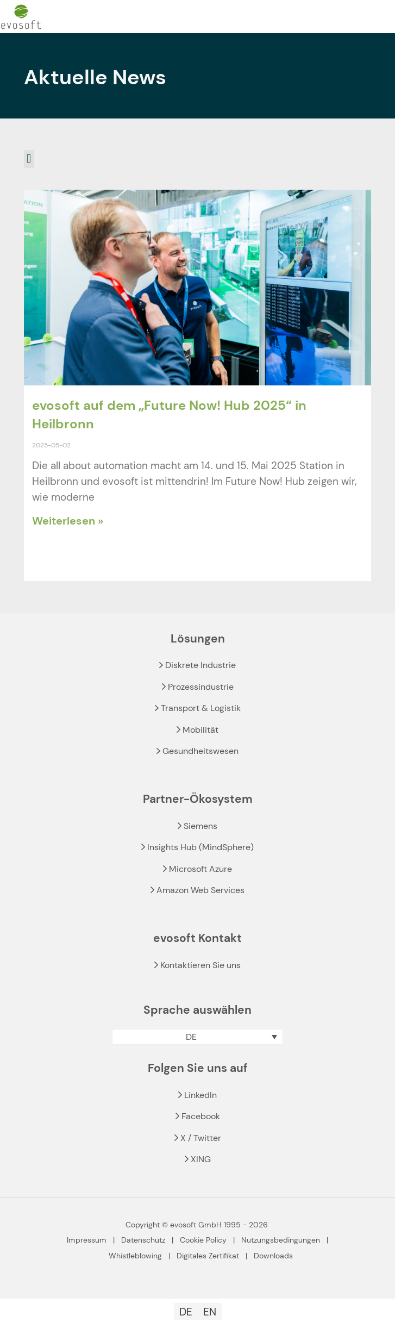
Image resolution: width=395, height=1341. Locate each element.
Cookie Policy (203, 1240)
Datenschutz (143, 1240)
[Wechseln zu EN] (210, 1311)
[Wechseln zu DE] (186, 1311)
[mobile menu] (380, 17)
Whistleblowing (135, 1256)
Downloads (273, 1256)
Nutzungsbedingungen (280, 1240)
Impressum (86, 1240)
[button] (29, 159)
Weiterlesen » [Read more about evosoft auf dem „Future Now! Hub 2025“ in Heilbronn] (67, 521)
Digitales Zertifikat (208, 1256)
